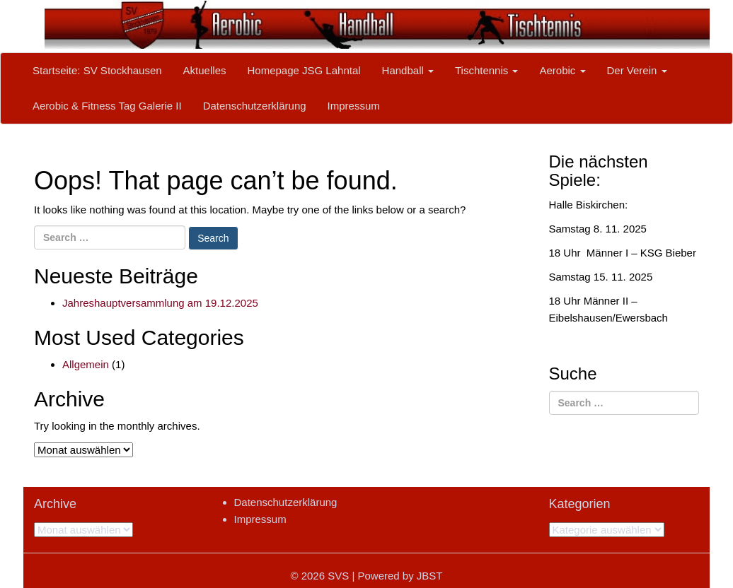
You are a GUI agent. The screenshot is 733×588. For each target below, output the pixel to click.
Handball (408, 70)
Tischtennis (486, 70)
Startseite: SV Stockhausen (97, 70)
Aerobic (562, 70)
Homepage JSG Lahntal (303, 70)
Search (213, 238)
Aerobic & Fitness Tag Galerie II (107, 106)
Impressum (354, 106)
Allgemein (85, 364)
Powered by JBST (399, 576)
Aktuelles (204, 70)
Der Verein (637, 70)
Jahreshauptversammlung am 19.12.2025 (160, 303)
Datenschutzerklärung (254, 106)
